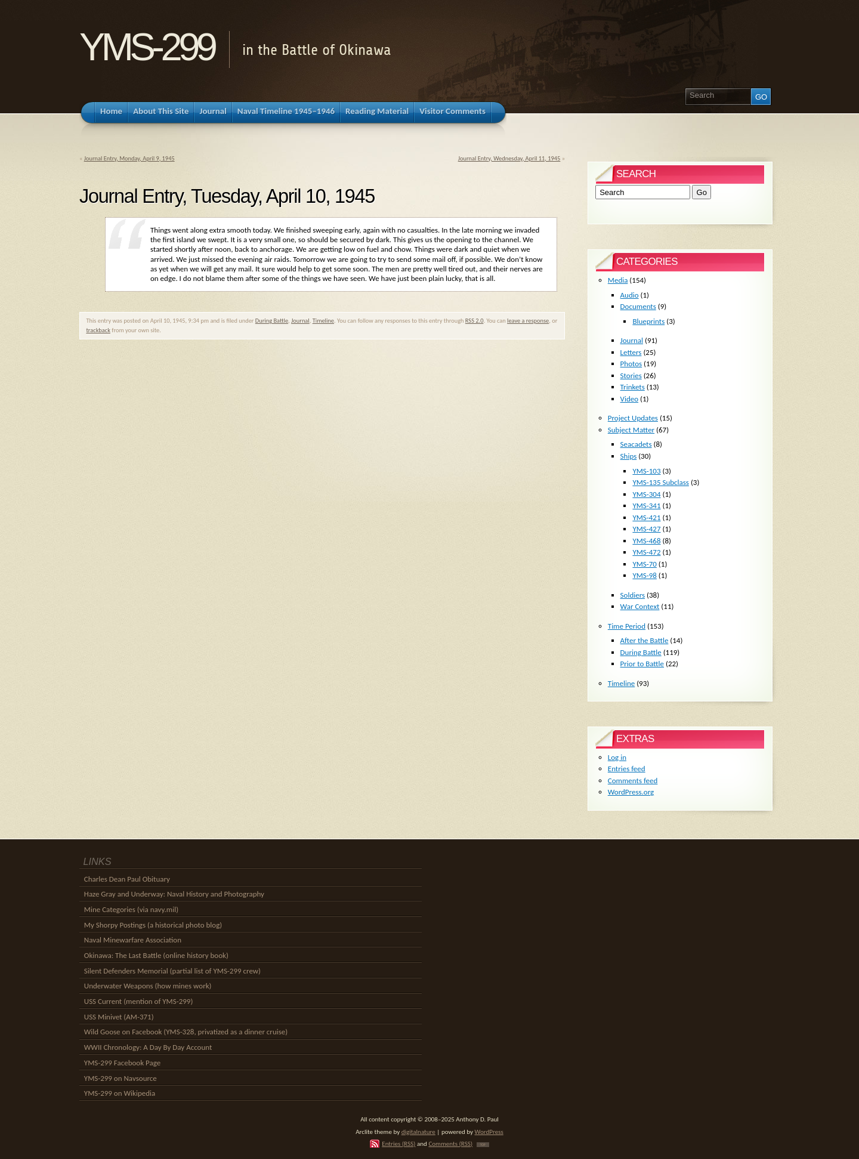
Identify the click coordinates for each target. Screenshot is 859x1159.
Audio (629, 294)
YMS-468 (646, 540)
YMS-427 (646, 528)
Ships (628, 456)
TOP (483, 1144)
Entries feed (626, 768)
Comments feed (633, 780)
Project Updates (633, 417)
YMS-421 (646, 517)
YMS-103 (646, 470)
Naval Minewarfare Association (132, 939)
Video (629, 398)
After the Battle (644, 640)
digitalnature (418, 1131)
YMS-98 (644, 575)
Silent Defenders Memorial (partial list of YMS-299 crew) (172, 970)
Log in (617, 757)
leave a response (528, 320)
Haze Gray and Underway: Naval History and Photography (174, 893)
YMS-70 (644, 564)
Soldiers (632, 595)
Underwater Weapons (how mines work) (148, 985)
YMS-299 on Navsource (120, 1078)
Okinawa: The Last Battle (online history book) (156, 955)
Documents (638, 306)
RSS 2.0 (474, 320)
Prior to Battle (642, 663)
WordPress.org (631, 791)
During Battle (271, 320)
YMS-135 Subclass (660, 482)
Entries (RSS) (398, 1143)
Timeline (323, 320)
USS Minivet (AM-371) (119, 1016)
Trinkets (632, 386)
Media (618, 280)
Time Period (626, 626)
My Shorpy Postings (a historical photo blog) (153, 924)
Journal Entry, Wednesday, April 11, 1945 (509, 158)
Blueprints (648, 321)
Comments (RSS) (450, 1143)
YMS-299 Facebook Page (122, 1062)
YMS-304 (646, 494)
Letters (631, 352)
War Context (640, 606)
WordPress (489, 1131)
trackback (98, 330)
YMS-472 (646, 552)
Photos (631, 363)
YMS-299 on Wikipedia (119, 1093)
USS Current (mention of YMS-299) (138, 1001)
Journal (300, 320)
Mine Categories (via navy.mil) (131, 909)
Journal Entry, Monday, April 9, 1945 (129, 158)
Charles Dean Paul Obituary (127, 878)
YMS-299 (146, 47)
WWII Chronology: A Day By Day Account (148, 1047)
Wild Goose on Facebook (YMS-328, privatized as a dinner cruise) (186, 1031)
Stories (631, 375)
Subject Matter (631, 429)
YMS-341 (646, 505)
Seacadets (636, 444)
